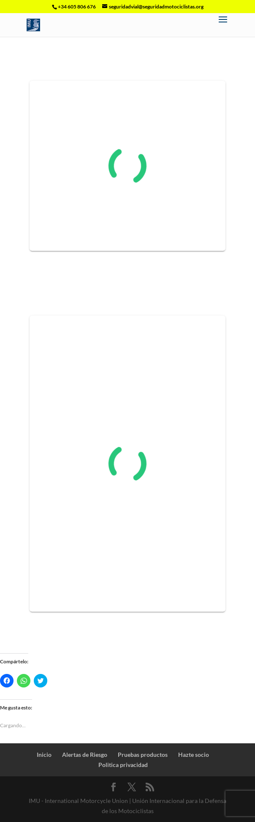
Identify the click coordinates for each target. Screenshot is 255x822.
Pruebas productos (143, 754)
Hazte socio (193, 754)
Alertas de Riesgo (84, 754)
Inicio (44, 754)
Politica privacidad (123, 764)
